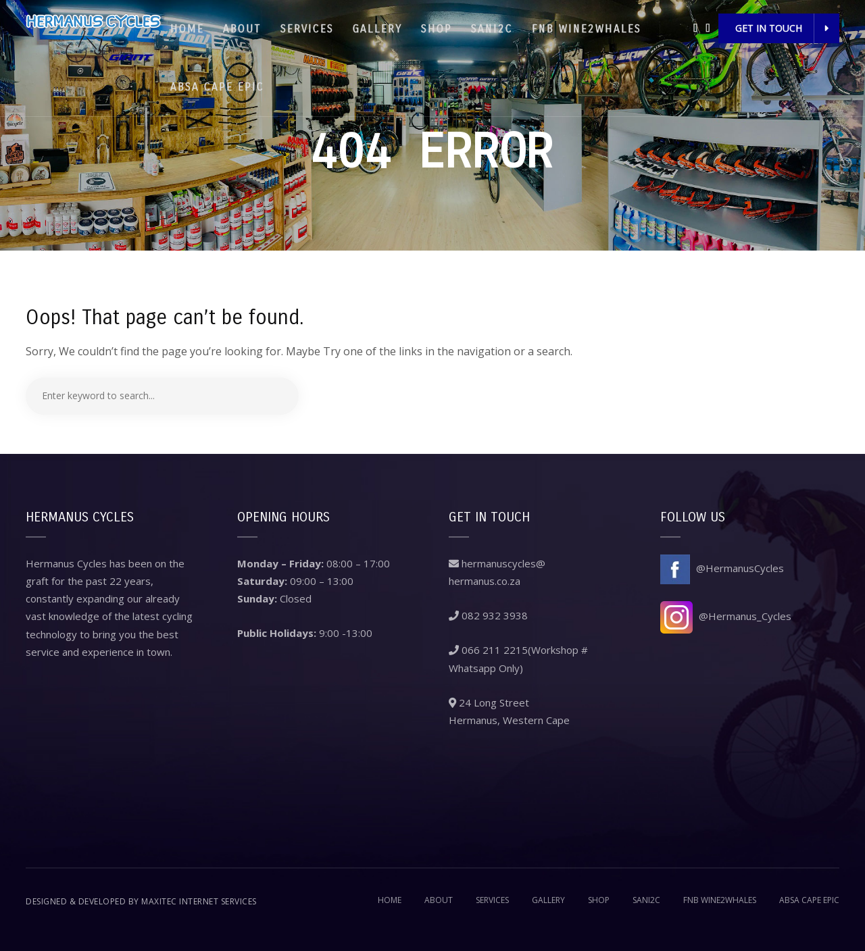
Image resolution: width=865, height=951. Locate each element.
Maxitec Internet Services (199, 901)
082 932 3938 (488, 615)
